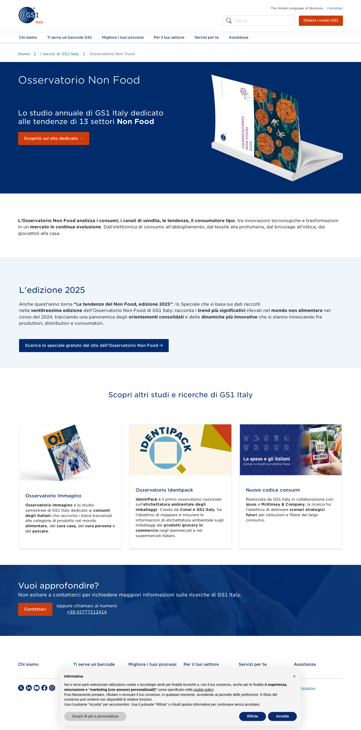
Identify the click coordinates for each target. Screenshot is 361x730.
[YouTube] (37, 688)
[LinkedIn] (29, 688)
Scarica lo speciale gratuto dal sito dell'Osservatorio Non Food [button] (94, 345)
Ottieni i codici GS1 (320, 20)
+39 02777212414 (87, 612)
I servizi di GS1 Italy (59, 54)
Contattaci (335, 8)
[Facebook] (44, 688)
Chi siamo (28, 664)
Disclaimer (308, 688)
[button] (28, 37)
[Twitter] (21, 688)
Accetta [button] (282, 716)
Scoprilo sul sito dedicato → (53, 138)
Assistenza (305, 664)
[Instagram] (52, 688)
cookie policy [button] (203, 690)
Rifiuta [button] (252, 716)
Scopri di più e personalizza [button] (95, 716)
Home (24, 54)
